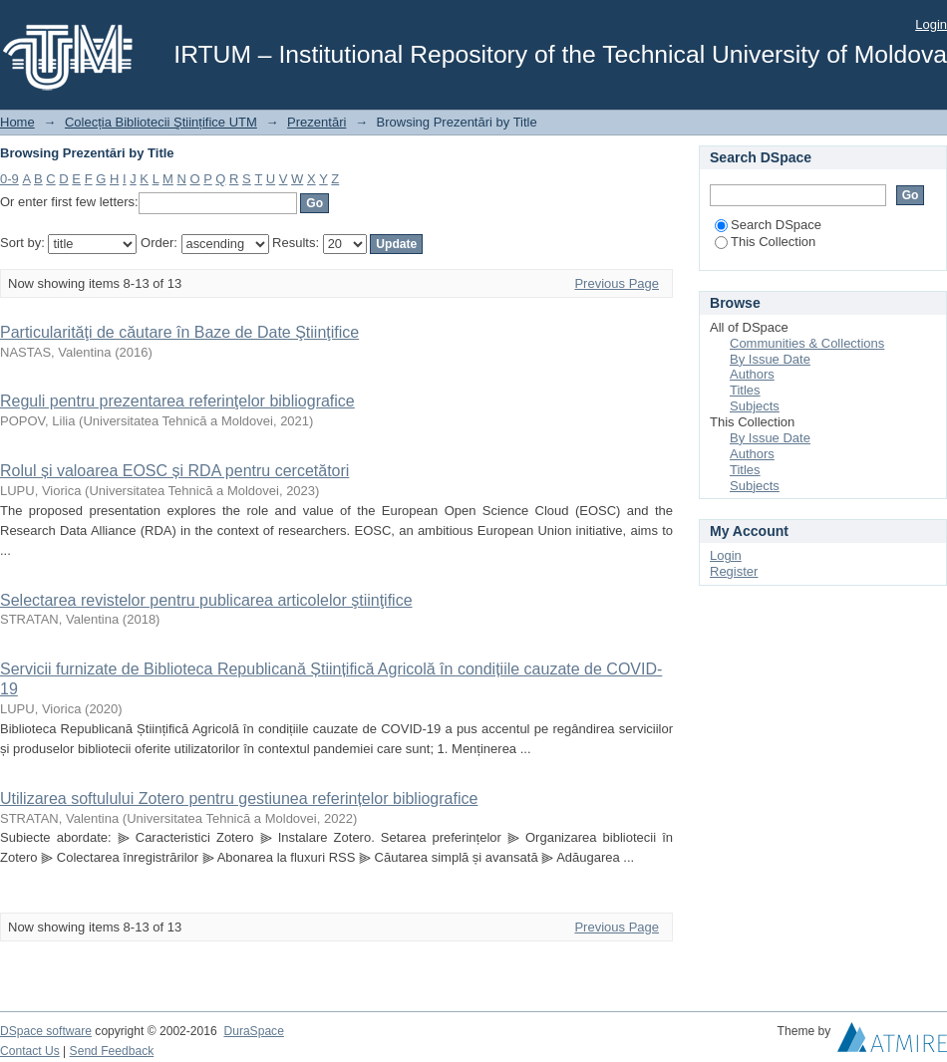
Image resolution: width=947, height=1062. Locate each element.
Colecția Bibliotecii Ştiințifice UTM (161, 122)
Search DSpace (768, 224)
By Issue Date (770, 359)
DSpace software (46, 1031)
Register (734, 571)
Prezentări (316, 122)
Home (17, 122)
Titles (745, 390)
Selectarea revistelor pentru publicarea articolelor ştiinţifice (206, 600)
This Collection (765, 241)
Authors (752, 374)
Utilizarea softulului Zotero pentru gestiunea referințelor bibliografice (238, 798)
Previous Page (616, 283)
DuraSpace (253, 1031)
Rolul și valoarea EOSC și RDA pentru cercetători (174, 470)
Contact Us (30, 1051)
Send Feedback (112, 1051)
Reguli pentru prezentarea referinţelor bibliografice (177, 401)
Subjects (755, 405)
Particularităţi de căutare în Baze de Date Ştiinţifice (179, 332)
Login (931, 24)
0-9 (9, 178)
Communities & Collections (807, 343)
